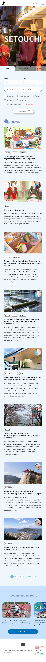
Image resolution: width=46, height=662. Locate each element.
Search (23, 110)
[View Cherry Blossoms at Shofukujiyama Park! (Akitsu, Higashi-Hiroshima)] (22, 435)
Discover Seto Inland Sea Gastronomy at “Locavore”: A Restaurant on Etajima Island (23, 263)
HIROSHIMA (23, 68)
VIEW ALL (23, 631)
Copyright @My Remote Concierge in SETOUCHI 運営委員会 (22, 651)
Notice (7, 153)
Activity (23, 153)
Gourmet (8, 257)
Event (15, 153)
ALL (7, 68)
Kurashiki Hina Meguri (14, 210)
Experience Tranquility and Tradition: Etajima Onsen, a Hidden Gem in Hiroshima (22, 321)
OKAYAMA (38, 68)
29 (29, 576)
